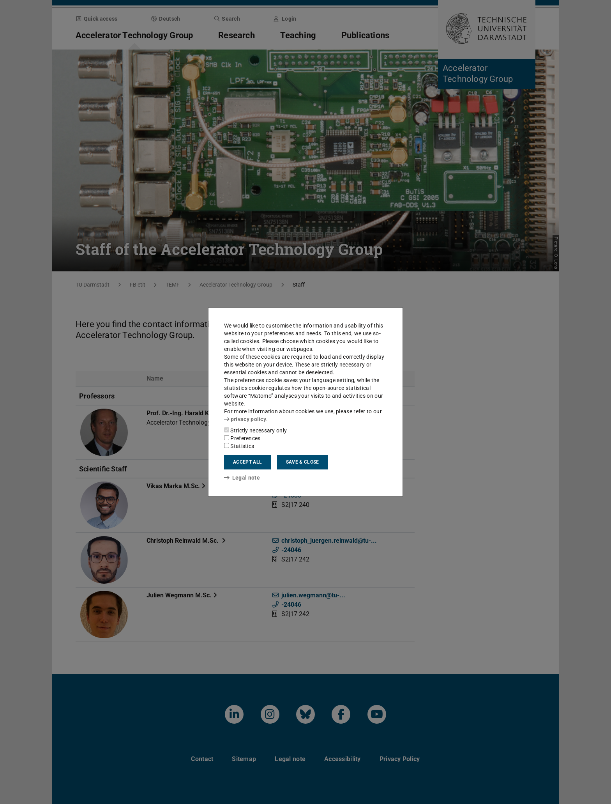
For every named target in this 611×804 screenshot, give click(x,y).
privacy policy (245, 419)
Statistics (239, 446)
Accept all (247, 462)
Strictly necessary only (255, 430)
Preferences (242, 438)
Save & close (302, 462)
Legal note (242, 478)
